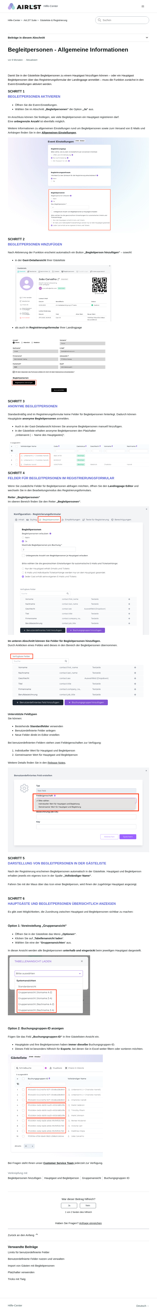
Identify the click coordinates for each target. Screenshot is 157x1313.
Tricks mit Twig (16, 1279)
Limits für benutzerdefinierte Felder (29, 1252)
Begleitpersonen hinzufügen (24, 1177)
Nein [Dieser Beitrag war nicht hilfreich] (88, 1205)
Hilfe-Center (14, 20)
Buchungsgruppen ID (116, 1177)
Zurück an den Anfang (23, 1234)
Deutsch (142, 1305)
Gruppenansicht (91, 1177)
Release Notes (56, 762)
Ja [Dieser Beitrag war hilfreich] (69, 1205)
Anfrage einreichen (90, 1223)
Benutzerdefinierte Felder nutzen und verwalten (36, 1258)
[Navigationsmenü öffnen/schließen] (142, 6)
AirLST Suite (30, 20)
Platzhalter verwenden (21, 1272)
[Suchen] (122, 20)
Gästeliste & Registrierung (53, 20)
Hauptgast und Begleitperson (61, 1177)
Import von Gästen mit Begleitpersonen (31, 1265)
